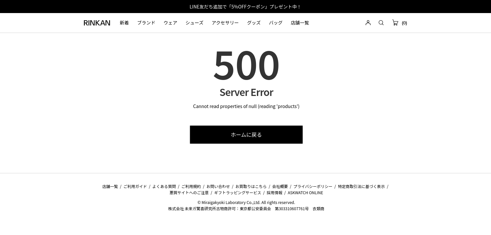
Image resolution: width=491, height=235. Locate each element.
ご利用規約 (191, 186)
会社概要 (280, 186)
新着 (124, 22)
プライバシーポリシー (312, 186)
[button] (381, 23)
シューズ (194, 22)
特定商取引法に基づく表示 (361, 186)
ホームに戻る (246, 134)
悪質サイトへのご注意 (189, 192)
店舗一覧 (300, 22)
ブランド (146, 22)
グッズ (254, 22)
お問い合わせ (218, 186)
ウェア (170, 22)
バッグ (276, 22)
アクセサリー (225, 22)
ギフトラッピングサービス (237, 192)
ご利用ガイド (135, 186)
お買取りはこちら (251, 186)
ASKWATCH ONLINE (305, 192)
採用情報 (274, 192)
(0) (399, 23)
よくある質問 (164, 186)
